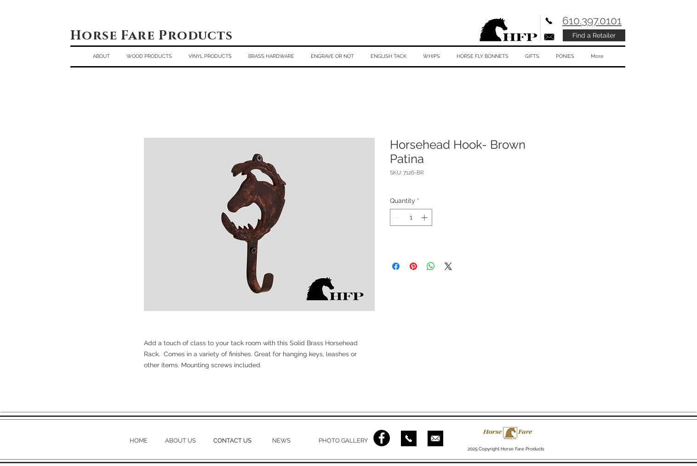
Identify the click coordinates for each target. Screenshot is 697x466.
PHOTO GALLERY (343, 440)
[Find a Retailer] (594, 35)
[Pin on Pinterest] (413, 266)
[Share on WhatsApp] (430, 266)
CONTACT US (232, 440)
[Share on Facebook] (395, 266)
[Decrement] (397, 217)
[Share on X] (448, 266)
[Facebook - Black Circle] (381, 438)
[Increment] (425, 217)
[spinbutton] (411, 217)
